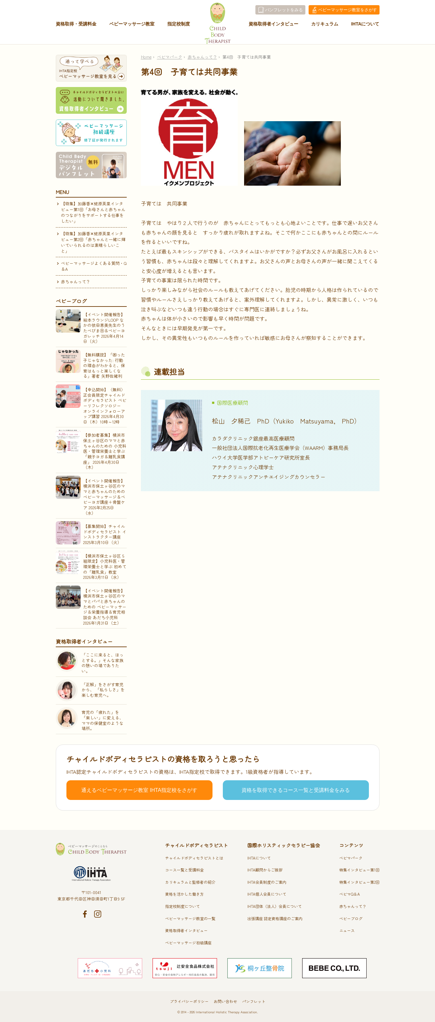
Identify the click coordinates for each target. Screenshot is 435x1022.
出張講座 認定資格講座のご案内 (274, 918)
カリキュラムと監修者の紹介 (190, 882)
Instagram (98, 914)
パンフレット (253, 1001)
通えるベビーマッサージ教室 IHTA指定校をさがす (139, 790)
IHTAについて (365, 26)
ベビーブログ (350, 918)
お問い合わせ (225, 1001)
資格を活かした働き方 (184, 894)
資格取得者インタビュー (273, 26)
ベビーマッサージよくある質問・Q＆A (93, 266)
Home (146, 57)
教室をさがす (347, 9)
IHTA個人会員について (266, 894)
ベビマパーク (169, 57)
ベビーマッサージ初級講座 (188, 942)
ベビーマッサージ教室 (131, 26)
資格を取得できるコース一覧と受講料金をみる (296, 790)
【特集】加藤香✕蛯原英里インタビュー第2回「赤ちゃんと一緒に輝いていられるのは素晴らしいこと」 (93, 242)
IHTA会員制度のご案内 (266, 882)
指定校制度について (182, 906)
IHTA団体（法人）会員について (274, 906)
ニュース (347, 930)
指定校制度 (178, 26)
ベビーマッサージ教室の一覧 (190, 918)
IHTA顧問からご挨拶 (264, 869)
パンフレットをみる (284, 9)
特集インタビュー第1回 (359, 869)
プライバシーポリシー (189, 1001)
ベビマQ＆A (349, 894)
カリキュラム (324, 26)
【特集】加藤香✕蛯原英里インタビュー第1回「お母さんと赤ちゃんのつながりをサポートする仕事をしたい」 (93, 212)
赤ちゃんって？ (202, 57)
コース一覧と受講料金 (184, 869)
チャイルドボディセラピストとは (194, 858)
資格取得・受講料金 (76, 26)
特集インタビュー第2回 (359, 882)
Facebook (85, 914)
